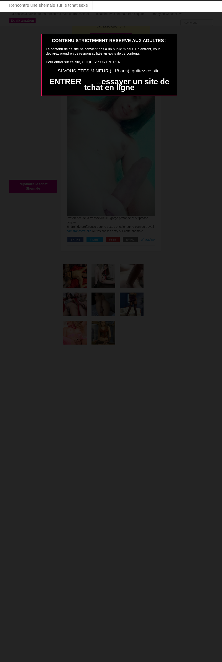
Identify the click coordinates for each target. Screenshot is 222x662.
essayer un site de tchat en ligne (126, 84)
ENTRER (65, 81)
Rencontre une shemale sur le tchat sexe (48, 5)
